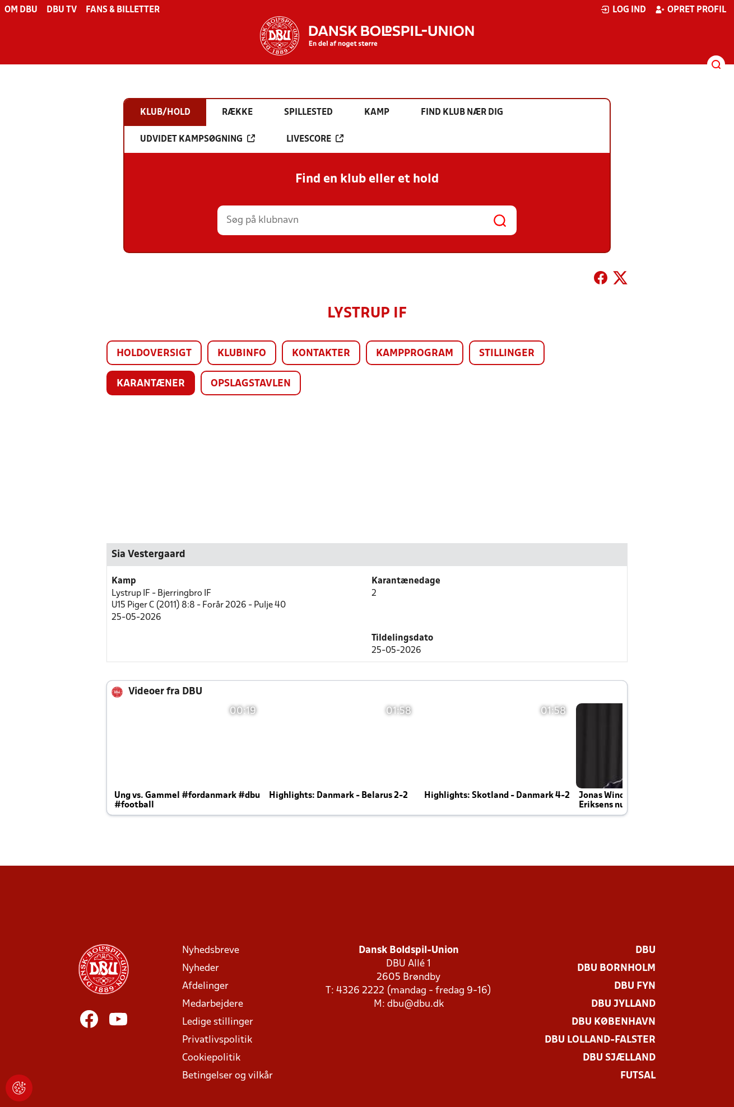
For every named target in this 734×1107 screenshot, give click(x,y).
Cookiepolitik (211, 1058)
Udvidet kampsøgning (197, 138)
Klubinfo (241, 353)
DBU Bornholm (616, 968)
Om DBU (21, 10)
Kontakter (321, 353)
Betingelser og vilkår (227, 1076)
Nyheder (200, 968)
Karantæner (151, 384)
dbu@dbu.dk (415, 1004)
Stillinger (507, 353)
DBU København (614, 1022)
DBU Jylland (623, 1004)
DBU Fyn (635, 986)
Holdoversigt (154, 353)
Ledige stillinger (217, 1022)
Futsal (638, 1076)
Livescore (314, 138)
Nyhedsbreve (210, 950)
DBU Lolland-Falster (600, 1040)
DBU (645, 950)
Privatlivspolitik (217, 1040)
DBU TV (62, 10)
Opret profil (690, 9)
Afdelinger (205, 986)
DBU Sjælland (619, 1058)
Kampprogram (414, 353)
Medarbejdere (212, 1004)
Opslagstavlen (251, 384)
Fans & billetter (123, 10)
